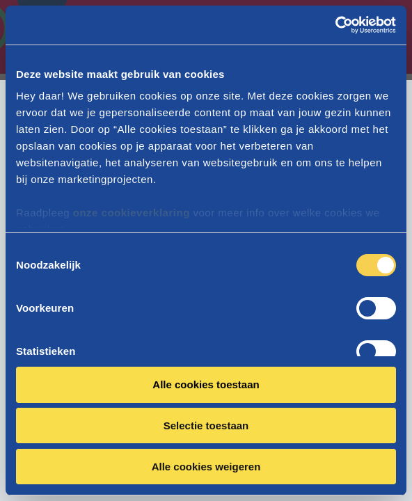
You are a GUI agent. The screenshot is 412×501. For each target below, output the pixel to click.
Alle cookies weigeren (206, 466)
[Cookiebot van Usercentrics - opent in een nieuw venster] (335, 25)
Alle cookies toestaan (205, 384)
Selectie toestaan (206, 425)
